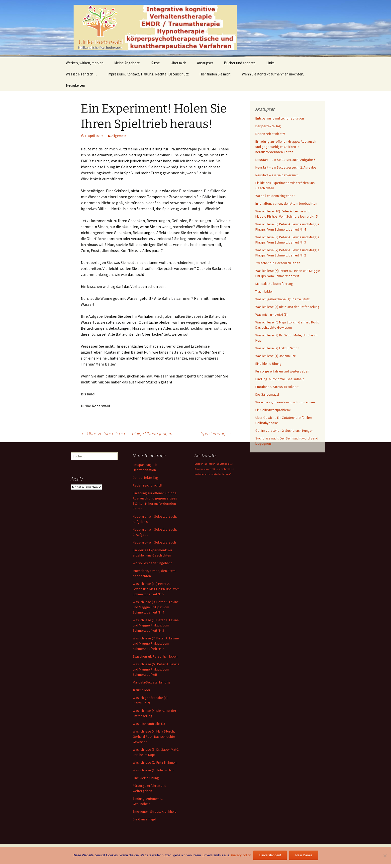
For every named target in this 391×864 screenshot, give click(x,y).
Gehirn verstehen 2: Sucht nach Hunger (284, 430)
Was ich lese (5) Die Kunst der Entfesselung (287, 307)
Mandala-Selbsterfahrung (274, 283)
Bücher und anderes (240, 63)
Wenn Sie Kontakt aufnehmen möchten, (273, 74)
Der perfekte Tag (268, 126)
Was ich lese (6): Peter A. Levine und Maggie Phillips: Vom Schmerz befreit (156, 669)
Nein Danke (303, 855)
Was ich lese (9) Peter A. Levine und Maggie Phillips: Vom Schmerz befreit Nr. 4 (156, 607)
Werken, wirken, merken (84, 63)
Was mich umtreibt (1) (271, 314)
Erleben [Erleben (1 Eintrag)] (201, 463)
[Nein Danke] (384, 855)
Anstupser (205, 63)
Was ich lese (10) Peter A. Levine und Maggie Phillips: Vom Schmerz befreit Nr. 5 (156, 588)
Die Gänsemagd (267, 394)
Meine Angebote (127, 63)
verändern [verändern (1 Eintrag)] (202, 474)
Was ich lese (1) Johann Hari (275, 356)
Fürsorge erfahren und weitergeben (282, 371)
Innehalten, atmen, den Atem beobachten (286, 203)
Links (270, 63)
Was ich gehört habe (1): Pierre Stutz (282, 299)
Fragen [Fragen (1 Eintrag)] (213, 463)
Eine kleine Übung (268, 363)
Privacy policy (241, 855)
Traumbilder (264, 291)
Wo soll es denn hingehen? (275, 195)
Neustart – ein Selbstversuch (276, 175)
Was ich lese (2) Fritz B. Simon (277, 348)
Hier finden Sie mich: (215, 74)
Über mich (178, 63)
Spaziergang (216, 433)
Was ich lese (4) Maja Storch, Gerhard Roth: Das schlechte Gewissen (154, 736)
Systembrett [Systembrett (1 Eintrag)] (225, 469)
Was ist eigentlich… (81, 74)
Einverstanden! (270, 855)
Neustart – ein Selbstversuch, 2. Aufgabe (285, 167)
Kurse (155, 63)
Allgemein (118, 135)
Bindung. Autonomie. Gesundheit (279, 379)
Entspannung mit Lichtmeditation (279, 118)
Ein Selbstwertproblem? (273, 410)
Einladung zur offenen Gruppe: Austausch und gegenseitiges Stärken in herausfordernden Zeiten (285, 146)
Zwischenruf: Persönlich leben (277, 263)
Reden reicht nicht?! (270, 133)
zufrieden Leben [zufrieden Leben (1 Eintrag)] (221, 474)
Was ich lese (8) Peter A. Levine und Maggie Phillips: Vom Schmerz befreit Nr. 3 (156, 625)
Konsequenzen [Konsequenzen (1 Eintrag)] (205, 469)
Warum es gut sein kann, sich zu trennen (285, 402)
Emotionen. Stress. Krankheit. (277, 386)
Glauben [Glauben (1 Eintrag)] (226, 463)
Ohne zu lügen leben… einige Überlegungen (126, 433)
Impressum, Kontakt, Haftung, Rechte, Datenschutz (148, 74)
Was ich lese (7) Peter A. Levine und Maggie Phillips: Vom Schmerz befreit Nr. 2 (156, 643)
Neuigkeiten (75, 85)
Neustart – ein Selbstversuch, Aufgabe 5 (285, 159)
